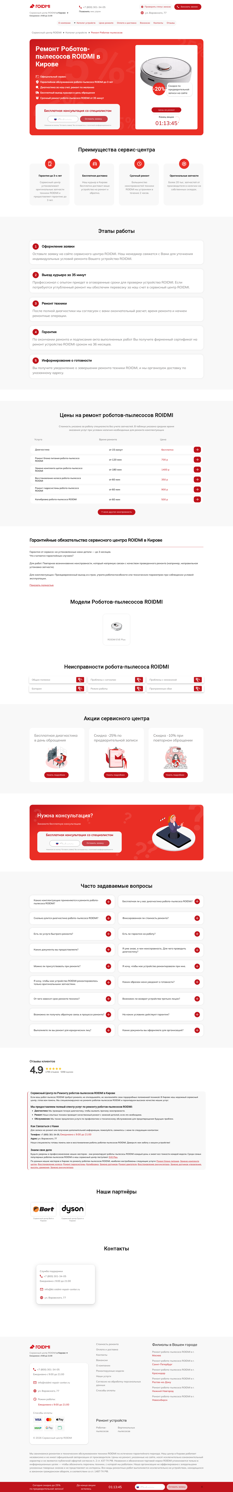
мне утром (90, 11)
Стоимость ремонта (107, 1344)
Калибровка (92, 1164)
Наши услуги (103, 1376)
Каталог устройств (86, 23)
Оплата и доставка (126, 23)
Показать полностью (42, 585)
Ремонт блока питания (167, 1161)
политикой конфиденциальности (99, 125)
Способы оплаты (105, 1390)
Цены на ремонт (166, 110)
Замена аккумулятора (61, 1167)
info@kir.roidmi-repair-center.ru (60, 1289)
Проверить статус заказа (156, 6)
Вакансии (145, 23)
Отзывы (171, 23)
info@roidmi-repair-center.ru (51, 1382)
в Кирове (62, 12)
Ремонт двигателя (128, 1164)
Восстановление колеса (50, 1164)
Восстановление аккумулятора (153, 1164)
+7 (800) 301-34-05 (94, 7)
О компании (64, 23)
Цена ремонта (106, 23)
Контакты (158, 23)
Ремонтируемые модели (110, 1370)
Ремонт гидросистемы (74, 1164)
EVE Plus (113, 1157)
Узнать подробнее (56, 775)
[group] (43, 1212)
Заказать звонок (187, 6)
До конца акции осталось (86, 1487)
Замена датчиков (109, 1164)
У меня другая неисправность (116, 512)
